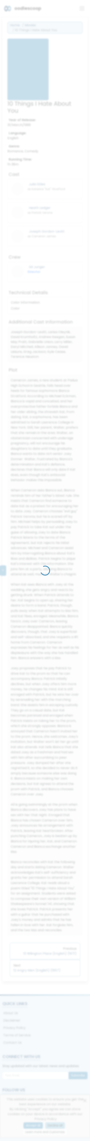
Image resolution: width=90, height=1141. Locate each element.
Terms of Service (17, 1035)
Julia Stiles (37, 184)
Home (15, 25)
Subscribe (78, 1075)
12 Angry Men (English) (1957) (37, 970)
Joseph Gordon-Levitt (47, 231)
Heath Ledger (40, 207)
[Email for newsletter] (35, 1075)
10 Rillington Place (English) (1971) (50, 953)
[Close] (85, 1100)
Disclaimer (11, 1020)
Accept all (33, 1125)
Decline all (55, 1125)
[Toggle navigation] (82, 8)
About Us (10, 1013)
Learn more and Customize (45, 1132)
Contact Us (12, 1042)
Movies (30, 25)
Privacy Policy (14, 1027)
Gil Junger (37, 267)
